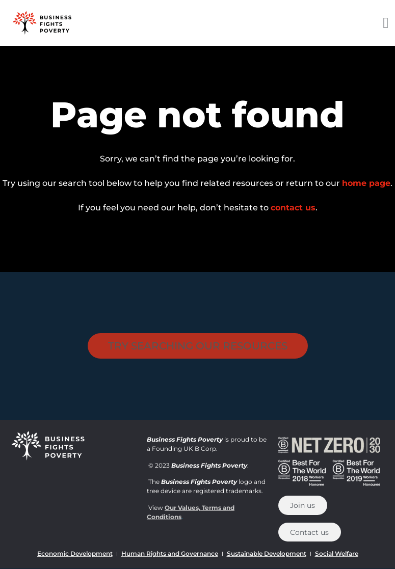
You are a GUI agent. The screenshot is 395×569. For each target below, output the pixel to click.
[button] (385, 23)
